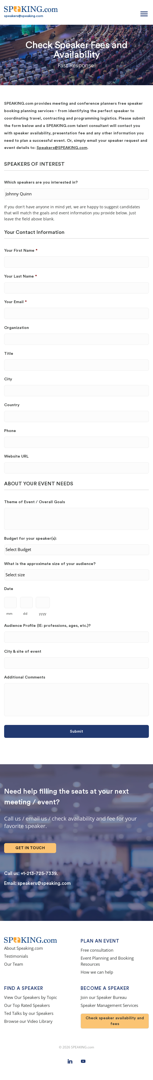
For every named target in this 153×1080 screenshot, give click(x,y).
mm (9, 613)
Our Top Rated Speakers (27, 1005)
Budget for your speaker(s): (30, 538)
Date (8, 589)
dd (25, 613)
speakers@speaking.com (23, 16)
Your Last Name (20, 276)
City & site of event (22, 651)
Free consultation (97, 950)
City (8, 379)
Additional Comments (24, 677)
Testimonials (16, 956)
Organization (16, 328)
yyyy (43, 613)
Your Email (15, 302)
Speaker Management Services (109, 1005)
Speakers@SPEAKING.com (62, 148)
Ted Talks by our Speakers (28, 1013)
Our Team (13, 964)
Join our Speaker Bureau (104, 997)
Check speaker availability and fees (115, 1021)
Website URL (16, 456)
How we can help (97, 972)
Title (8, 353)
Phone (10, 431)
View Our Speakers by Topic (30, 997)
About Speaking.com (23, 948)
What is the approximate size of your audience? (49, 564)
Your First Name (20, 250)
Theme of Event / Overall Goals (34, 502)
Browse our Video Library (28, 1021)
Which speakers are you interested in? (41, 182)
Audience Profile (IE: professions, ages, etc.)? (47, 626)
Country (12, 405)
